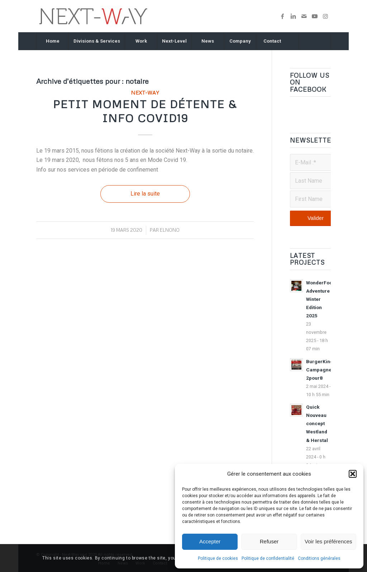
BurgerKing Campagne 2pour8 (319, 370)
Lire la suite (145, 193)
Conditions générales (319, 558)
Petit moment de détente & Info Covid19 (145, 111)
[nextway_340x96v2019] (93, 16)
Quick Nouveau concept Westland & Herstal (317, 423)
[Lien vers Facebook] (282, 16)
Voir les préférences (328, 541)
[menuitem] (52, 41)
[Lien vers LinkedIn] (293, 16)
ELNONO (170, 230)
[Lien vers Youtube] (314, 16)
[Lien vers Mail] (304, 16)
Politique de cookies (218, 558)
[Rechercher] (315, 41)
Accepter (209, 541)
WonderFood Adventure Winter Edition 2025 (320, 299)
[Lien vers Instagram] (325, 16)
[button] (352, 473)
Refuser (269, 541)
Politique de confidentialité (268, 558)
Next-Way (145, 92)
